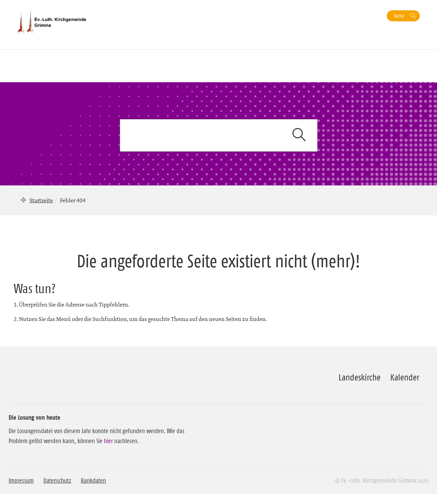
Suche (399, 15)
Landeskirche (360, 377)
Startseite (41, 200)
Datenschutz (57, 480)
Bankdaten (93, 480)
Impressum (21, 480)
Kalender (404, 377)
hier (108, 441)
